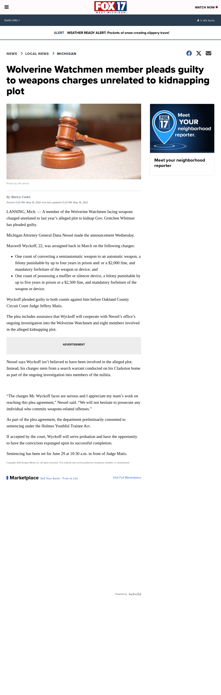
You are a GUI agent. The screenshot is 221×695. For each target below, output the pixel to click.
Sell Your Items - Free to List (59, 478)
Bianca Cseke (20, 197)
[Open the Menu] (6, 7)
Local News (37, 53)
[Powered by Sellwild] (135, 594)
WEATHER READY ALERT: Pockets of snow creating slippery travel (118, 32)
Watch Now (206, 7)
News (11, 53)
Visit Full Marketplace (127, 477)
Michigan (66, 53)
